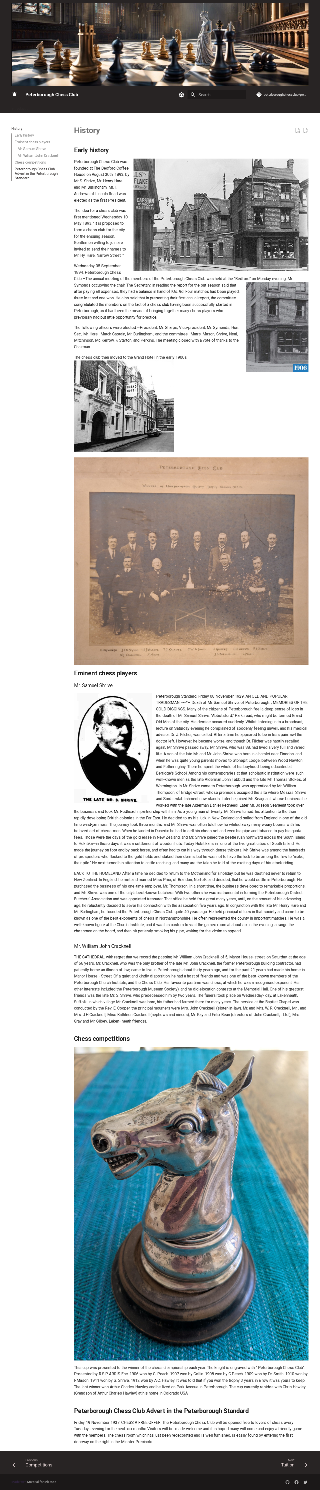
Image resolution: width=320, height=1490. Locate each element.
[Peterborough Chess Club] (15, 95)
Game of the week (296, 107)
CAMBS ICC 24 (239, 107)
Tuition (217, 107)
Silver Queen (151, 107)
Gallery (41, 107)
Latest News (63, 107)
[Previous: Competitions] (34, 1464)
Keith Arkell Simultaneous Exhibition (107, 107)
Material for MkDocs (41, 1482)
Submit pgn (266, 107)
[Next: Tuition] (293, 1464)
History (200, 107)
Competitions (177, 107)
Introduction (21, 107)
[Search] (217, 94)
